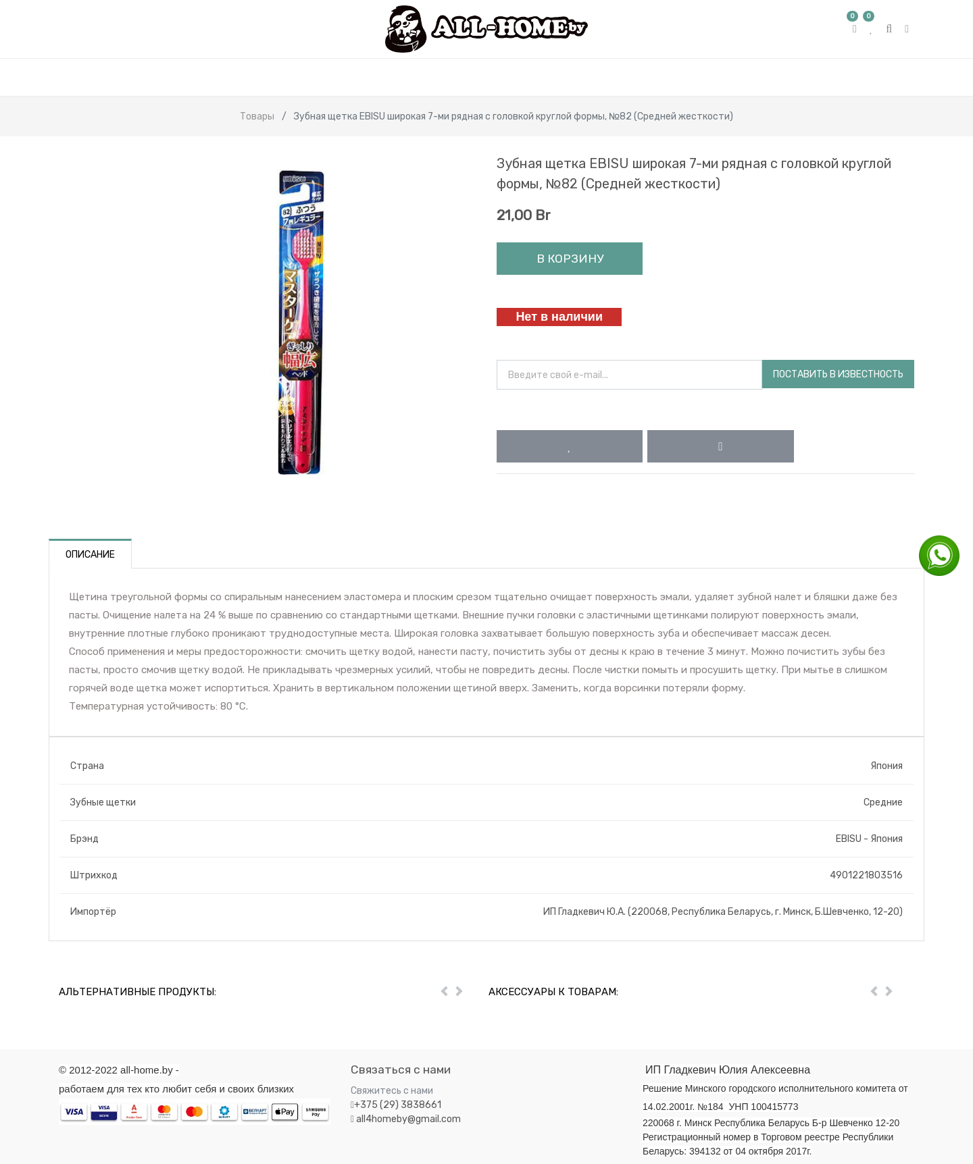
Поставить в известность (838, 374)
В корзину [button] (570, 258)
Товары (257, 116)
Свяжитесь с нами (392, 1090)
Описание (90, 554)
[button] (570, 446)
